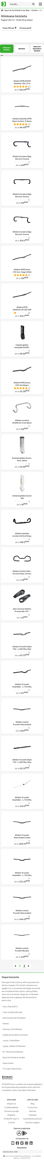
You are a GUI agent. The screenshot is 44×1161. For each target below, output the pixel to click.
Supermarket (8, 1063)
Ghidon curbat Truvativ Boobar (22, 949)
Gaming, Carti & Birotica (12, 1029)
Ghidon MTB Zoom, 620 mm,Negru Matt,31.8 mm (22, 385)
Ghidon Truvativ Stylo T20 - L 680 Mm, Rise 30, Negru (22, 649)
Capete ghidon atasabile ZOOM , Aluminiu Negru (22, 347)
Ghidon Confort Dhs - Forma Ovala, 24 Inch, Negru (22, 573)
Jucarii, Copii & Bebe (11, 1040)
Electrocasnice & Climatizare (14, 1018)
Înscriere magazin (32, 1122)
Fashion (6, 1023)
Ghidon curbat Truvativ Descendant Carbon (22, 724)
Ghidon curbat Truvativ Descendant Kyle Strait (22, 913)
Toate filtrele (9, 28)
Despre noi (11, 1103)
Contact (11, 1122)
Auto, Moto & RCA (10, 1006)
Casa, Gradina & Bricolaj (12, 1012)
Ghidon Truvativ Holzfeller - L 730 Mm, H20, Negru (22, 686)
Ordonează (25, 28)
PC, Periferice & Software (13, 1052)
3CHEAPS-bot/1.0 (11, 1119)
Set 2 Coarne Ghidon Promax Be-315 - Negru (22, 611)
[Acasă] (2, 10)
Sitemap (32, 1111)
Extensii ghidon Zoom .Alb (22, 497)
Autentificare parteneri (32, 1119)
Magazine (11, 1115)
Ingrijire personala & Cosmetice (15, 1035)
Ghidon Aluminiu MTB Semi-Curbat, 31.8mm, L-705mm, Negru (22, 121)
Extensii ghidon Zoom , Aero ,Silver (22, 459)
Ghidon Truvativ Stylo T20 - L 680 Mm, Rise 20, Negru (22, 762)
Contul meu (32, 1107)
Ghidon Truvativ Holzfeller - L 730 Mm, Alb (22, 800)
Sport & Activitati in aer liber (14, 1057)
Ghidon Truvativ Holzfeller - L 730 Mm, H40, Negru (22, 875)
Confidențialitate (11, 1107)
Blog (32, 1103)
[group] (6, 49)
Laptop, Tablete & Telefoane (14, 1046)
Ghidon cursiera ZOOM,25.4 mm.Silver (22, 421)
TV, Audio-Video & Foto (12, 1069)
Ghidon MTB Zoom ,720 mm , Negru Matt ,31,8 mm (22, 272)
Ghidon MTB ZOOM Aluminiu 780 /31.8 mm (22, 83)
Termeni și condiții (11, 1111)
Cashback (33, 1115)
